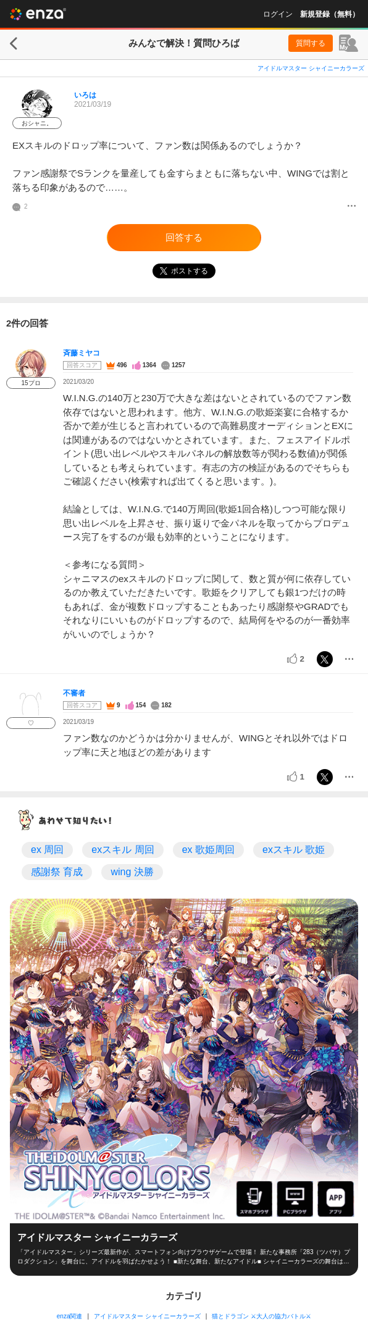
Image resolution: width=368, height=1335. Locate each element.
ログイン (278, 14)
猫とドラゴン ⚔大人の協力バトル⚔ (261, 1316)
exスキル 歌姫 (293, 849)
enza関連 (70, 1316)
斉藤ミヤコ (81, 353)
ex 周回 (47, 849)
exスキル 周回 (122, 849)
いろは (85, 95)
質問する (310, 43)
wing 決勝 (132, 872)
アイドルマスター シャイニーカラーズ (310, 68)
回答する (184, 237)
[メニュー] (352, 207)
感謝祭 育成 (57, 872)
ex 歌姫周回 (208, 849)
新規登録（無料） (329, 14)
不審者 (74, 693)
